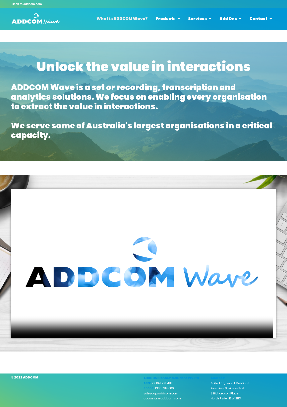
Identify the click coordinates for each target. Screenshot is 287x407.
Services (199, 19)
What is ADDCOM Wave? (122, 19)
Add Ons (230, 19)
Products (168, 19)
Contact (261, 19)
